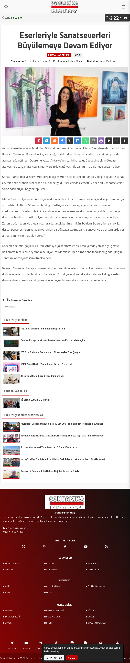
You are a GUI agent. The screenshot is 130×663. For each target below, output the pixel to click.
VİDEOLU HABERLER (97, 622)
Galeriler (40, 644)
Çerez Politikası (53, 586)
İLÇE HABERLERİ (12, 616)
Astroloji (9, 569)
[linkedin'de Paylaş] (77, 140)
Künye (7, 592)
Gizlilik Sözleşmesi (96, 586)
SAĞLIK (91, 616)
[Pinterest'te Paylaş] (38, 140)
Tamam (72, 658)
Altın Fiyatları (52, 569)
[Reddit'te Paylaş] (54, 140)
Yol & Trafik (93, 563)
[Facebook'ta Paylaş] (62, 140)
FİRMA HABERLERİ (55, 610)
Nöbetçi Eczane (12, 563)
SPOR (49, 622)
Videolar (26, 644)
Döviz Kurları (94, 569)
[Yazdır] (101, 140)
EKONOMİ (9, 610)
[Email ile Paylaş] (93, 140)
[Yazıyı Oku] (108, 140)
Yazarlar (12, 644)
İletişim (49, 592)
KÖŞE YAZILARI (53, 616)
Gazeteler (50, 563)
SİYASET (9, 622)
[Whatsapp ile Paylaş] (85, 140)
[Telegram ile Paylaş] (46, 140)
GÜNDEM (92, 610)
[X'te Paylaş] (70, 140)
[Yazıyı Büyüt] (124, 140)
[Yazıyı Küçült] (116, 140)
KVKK (7, 586)
